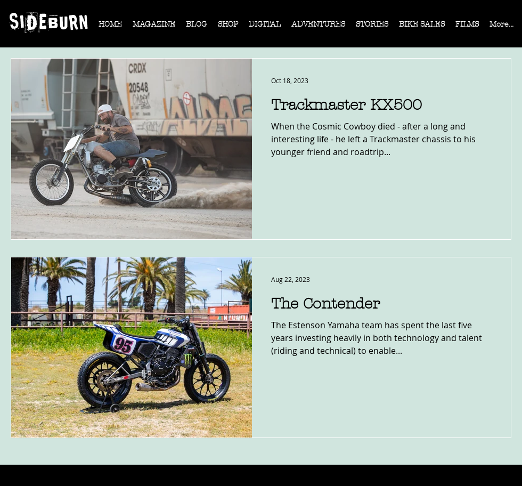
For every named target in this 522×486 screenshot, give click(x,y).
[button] (154, 28)
